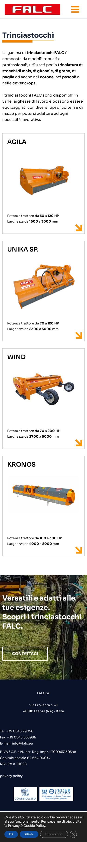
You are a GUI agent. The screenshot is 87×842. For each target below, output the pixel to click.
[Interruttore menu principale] (75, 9)
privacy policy (11, 776)
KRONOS (21, 464)
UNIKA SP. (23, 249)
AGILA (16, 142)
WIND (16, 357)
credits (43, 822)
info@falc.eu (22, 743)
